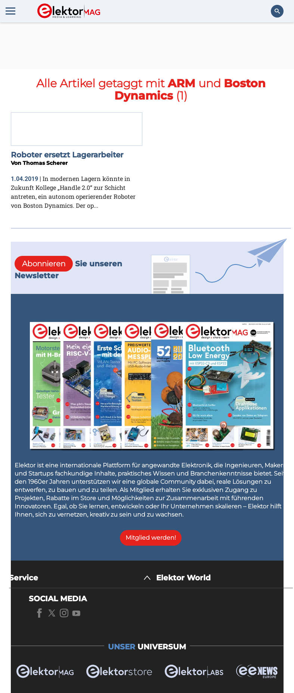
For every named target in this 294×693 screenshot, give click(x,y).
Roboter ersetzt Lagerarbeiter (67, 154)
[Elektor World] (224, 578)
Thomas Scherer (45, 163)
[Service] (80, 578)
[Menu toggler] (10, 11)
